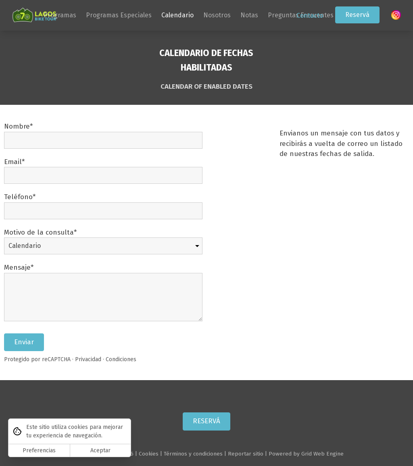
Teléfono (18, 197)
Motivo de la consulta (39, 232)
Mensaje (17, 268)
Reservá (357, 15)
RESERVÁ (206, 421)
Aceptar (100, 450)
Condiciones (121, 359)
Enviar (24, 342)
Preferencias (39, 450)
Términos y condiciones (193, 453)
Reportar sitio (245, 453)
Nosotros (217, 15)
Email (13, 162)
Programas (60, 15)
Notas (249, 15)
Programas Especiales (119, 15)
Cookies (149, 453)
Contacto (309, 15)
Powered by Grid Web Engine (306, 453)
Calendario (177, 15)
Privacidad (88, 359)
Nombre (17, 127)
